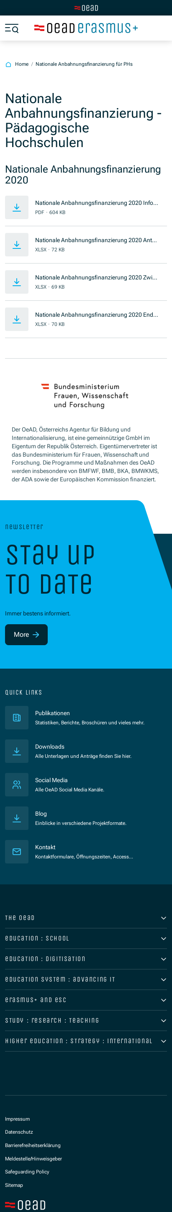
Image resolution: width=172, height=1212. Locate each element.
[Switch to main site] (86, 8)
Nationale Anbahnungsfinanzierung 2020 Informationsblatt (95, 203)
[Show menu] (11, 28)
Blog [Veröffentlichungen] (41, 813)
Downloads (49, 746)
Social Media (51, 780)
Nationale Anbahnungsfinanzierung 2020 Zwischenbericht (96, 278)
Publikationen (82, 712)
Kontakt (45, 847)
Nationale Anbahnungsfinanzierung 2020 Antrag (96, 241)
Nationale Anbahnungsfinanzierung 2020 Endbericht (96, 315)
